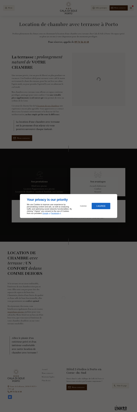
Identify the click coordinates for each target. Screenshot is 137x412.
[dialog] (68, 206)
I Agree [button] (101, 206)
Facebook (55, 213)
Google (45, 213)
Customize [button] (83, 206)
